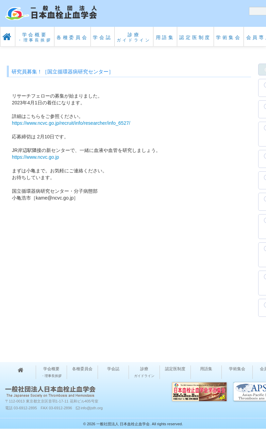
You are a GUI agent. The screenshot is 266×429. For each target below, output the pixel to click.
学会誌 (102, 37)
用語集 (165, 37)
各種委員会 (72, 37)
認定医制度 (195, 37)
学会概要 (35, 37)
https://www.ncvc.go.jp (35, 157)
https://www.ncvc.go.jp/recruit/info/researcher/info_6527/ (71, 123)
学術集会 (229, 37)
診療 (134, 37)
